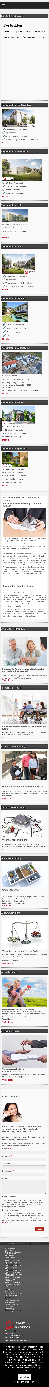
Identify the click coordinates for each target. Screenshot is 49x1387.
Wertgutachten (9, 1255)
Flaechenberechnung (12, 1300)
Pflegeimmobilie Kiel (11, 1275)
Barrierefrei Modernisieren (13, 1310)
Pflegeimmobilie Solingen (12, 1264)
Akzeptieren (24, 1377)
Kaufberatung (9, 1308)
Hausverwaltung (10, 1312)
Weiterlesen (7, 680)
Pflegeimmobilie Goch (11, 1267)
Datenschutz (7, 1222)
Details (5, 143)
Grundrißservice (10, 1306)
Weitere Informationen (23, 1382)
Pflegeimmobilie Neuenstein (13, 1265)
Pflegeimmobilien (10, 1257)
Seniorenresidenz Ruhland (13, 1284)
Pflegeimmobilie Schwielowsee (14, 1286)
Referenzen (8, 1281)
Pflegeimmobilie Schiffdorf (12, 1272)
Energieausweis (10, 1302)
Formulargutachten (10, 1253)
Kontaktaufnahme (10, 1197)
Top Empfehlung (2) (10, 1248)
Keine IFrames (24, 59)
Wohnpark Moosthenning (12, 1262)
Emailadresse (8, 1171)
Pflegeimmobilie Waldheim (12, 1277)
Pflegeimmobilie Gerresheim (13, 1282)
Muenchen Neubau (10, 1279)
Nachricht (6, 1178)
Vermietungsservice (11, 1304)
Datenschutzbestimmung (12, 1210)
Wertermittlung (9, 1250)
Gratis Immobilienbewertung (13, 1252)
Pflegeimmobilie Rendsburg (13, 1270)
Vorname (6, 1149)
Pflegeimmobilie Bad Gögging (13, 1274)
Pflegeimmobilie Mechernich (13, 1260)
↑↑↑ (45, 1248)
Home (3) (8, 1247)
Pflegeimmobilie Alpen (11, 1269)
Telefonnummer (9, 1164)
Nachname (7, 1156)
